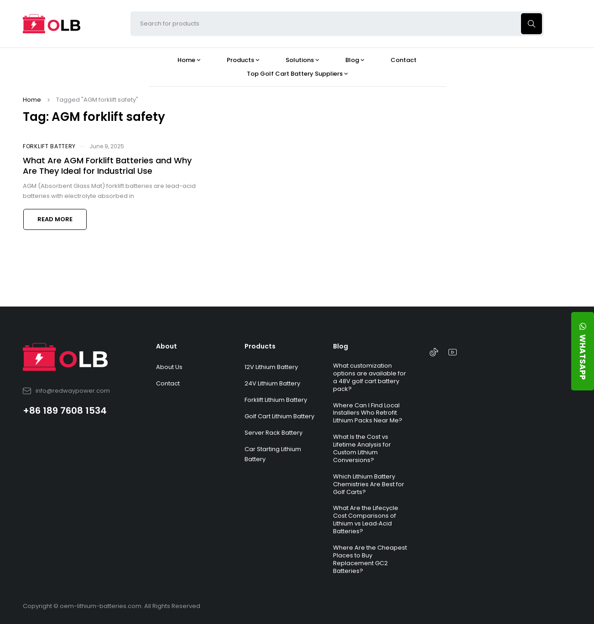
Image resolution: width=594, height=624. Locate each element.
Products (260, 346)
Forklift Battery (49, 146)
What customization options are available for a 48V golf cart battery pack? (369, 377)
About (166, 346)
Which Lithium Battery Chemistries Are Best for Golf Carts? (368, 484)
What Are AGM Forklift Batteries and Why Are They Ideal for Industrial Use (107, 166)
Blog (340, 346)
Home (32, 99)
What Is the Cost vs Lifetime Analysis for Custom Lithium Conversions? (362, 448)
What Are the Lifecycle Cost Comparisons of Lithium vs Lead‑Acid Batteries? (365, 520)
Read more (55, 219)
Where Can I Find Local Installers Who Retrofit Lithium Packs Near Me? (367, 413)
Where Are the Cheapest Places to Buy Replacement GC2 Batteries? (370, 559)
